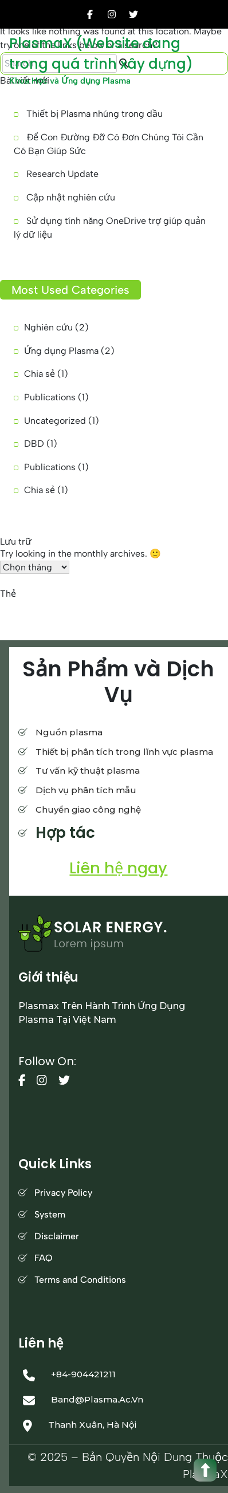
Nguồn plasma (69, 732)
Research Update (62, 173)
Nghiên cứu (48, 327)
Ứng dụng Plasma (61, 350)
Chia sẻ (39, 373)
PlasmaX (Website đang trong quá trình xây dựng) (101, 53)
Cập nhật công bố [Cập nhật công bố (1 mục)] (94, 606)
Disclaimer (56, 1236)
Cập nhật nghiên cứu (70, 197)
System (49, 1214)
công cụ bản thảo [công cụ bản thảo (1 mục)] (30, 606)
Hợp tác (65, 832)
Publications (50, 397)
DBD (34, 443)
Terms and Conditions (80, 1279)
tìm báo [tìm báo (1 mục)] (58, 620)
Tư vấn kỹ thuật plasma (88, 770)
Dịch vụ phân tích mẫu (86, 790)
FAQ (43, 1257)
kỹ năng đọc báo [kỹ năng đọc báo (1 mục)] (155, 606)
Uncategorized (55, 420)
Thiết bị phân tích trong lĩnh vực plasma (124, 751)
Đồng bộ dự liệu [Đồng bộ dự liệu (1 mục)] (104, 620)
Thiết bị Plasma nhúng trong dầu (94, 113)
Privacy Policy (63, 1192)
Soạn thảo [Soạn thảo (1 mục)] (20, 620)
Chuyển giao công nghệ (88, 809)
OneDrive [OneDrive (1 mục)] (205, 606)
